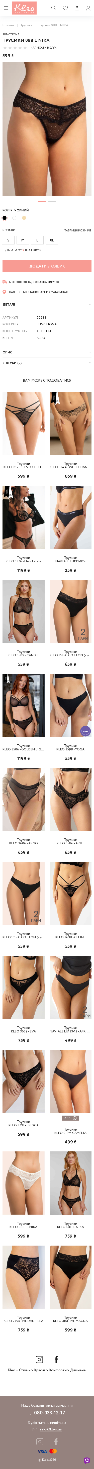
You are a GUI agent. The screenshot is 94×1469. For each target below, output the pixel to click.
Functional (12, 35)
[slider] (15, 47)
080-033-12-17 (49, 1413)
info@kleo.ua (51, 1429)
